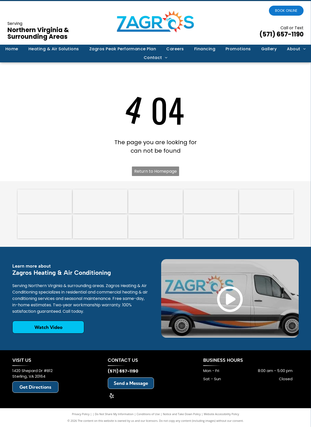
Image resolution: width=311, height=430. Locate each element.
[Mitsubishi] (266, 229)
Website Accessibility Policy (221, 417)
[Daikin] (44, 229)
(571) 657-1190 (281, 34)
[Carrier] (211, 202)
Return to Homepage (155, 171)
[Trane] (266, 202)
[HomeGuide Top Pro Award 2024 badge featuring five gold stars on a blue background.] (44, 202)
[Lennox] (100, 229)
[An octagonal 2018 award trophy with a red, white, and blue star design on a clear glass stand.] (100, 202)
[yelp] (111, 399)
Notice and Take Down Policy (182, 417)
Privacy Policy (81, 417)
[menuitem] (11, 49)
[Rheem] (155, 229)
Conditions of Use (148, 417)
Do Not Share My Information (114, 417)
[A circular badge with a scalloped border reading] (155, 202)
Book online (286, 10)
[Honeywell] (211, 229)
